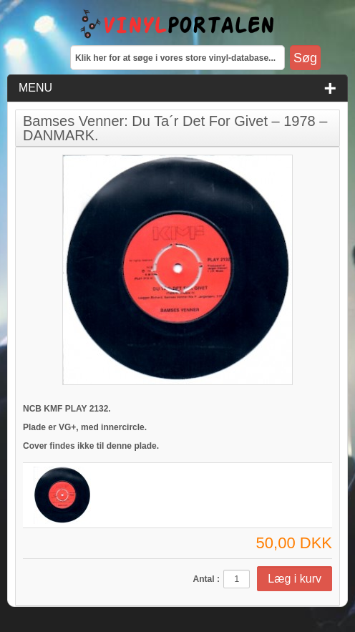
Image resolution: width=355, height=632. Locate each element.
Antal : (206, 579)
